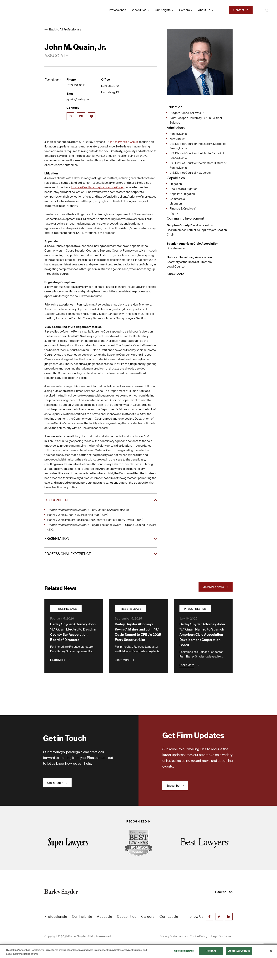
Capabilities (138, 10)
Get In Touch (57, 782)
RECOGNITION (56, 500)
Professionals (118, 10)
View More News (216, 586)
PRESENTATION (56, 538)
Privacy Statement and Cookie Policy (183, 936)
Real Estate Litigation (184, 188)
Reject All (211, 950)
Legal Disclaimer (222, 936)
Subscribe (175, 785)
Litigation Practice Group (121, 141)
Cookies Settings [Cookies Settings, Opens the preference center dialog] (184, 950)
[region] (138, 951)
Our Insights (163, 10)
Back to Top (224, 892)
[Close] (271, 951)
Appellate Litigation (182, 193)
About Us (104, 916)
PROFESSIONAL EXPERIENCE (67, 554)
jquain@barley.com (79, 99)
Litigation (176, 183)
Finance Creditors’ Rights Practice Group (97, 187)
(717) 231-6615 (76, 85)
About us (204, 10)
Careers (184, 10)
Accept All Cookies (239, 950)
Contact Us (240, 10)
